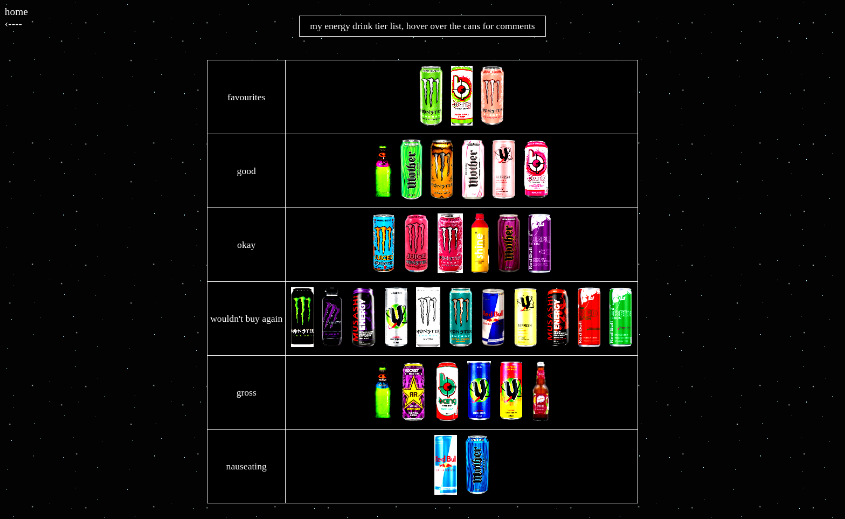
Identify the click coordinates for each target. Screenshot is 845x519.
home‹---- (16, 17)
